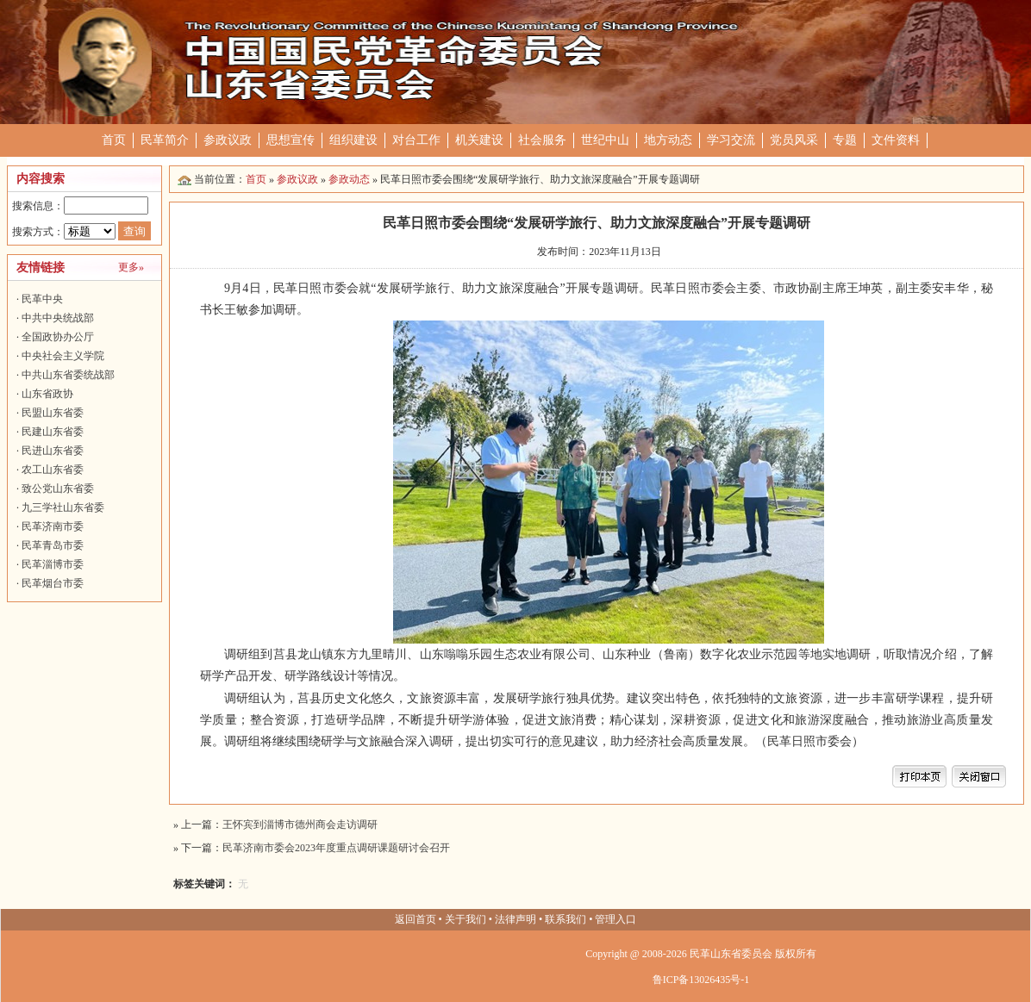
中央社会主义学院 (63, 356)
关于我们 (465, 919)
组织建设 (353, 140)
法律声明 (515, 919)
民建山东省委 (53, 432)
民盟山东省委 (53, 413)
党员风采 (794, 140)
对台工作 (416, 140)
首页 (114, 140)
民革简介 (165, 140)
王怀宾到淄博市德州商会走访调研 (300, 824)
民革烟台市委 (53, 583)
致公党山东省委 (58, 488)
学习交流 (731, 140)
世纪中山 (605, 140)
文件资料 (896, 140)
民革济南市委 (53, 526)
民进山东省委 (53, 451)
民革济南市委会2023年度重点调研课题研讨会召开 (336, 848)
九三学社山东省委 (63, 507)
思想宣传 (290, 140)
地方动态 (668, 140)
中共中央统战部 (58, 318)
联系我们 (565, 919)
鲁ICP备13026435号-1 (701, 980)
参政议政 (227, 140)
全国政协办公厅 (58, 337)
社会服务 (542, 140)
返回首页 (415, 919)
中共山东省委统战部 (68, 375)
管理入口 (615, 919)
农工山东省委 (53, 470)
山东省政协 (47, 394)
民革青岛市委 (53, 545)
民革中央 (42, 299)
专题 (845, 140)
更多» (131, 267)
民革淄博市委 (53, 564)
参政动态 (349, 179)
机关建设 (479, 140)
